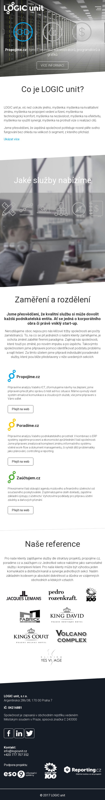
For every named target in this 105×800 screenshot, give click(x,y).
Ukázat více (11, 139)
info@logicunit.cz (15, 751)
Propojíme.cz (24, 376)
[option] (52, 38)
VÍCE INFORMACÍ (52, 65)
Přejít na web (20, 409)
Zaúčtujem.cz (24, 478)
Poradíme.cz (23, 425)
